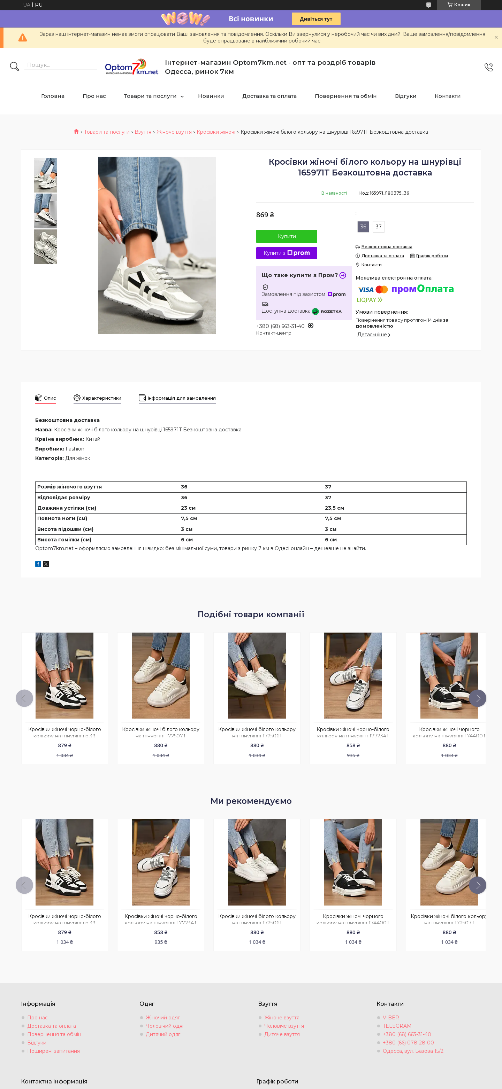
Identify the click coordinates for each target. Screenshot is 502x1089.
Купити (287, 236)
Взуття (143, 132)
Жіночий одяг (163, 1013)
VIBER (391, 1013)
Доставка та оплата (269, 96)
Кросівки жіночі (216, 132)
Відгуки (406, 96)
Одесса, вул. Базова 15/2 (413, 1046)
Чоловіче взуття (284, 1021)
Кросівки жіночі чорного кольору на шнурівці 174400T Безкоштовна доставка (438, 734)
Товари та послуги (150, 96)
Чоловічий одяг (165, 1021)
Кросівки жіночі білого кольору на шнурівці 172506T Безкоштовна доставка (251, 734)
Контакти (448, 96)
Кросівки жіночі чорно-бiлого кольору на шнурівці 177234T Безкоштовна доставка (344, 734)
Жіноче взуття (174, 132)
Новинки (211, 96)
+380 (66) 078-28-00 (408, 1038)
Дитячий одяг (163, 1030)
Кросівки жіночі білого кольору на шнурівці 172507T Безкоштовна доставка (157, 734)
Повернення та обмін (346, 96)
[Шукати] (14, 67)
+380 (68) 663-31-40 (407, 1030)
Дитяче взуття (282, 1030)
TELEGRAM (397, 1021)
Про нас (94, 96)
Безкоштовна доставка (387, 246)
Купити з (287, 253)
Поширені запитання (53, 1046)
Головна (52, 96)
